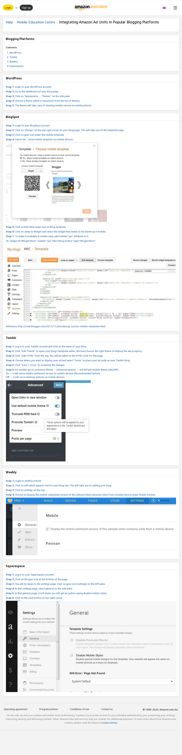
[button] (166, 7)
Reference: (12, 326)
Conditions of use (79, 709)
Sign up (26, 7)
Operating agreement (15, 709)
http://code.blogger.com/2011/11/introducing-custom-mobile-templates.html (61, 326)
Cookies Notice (109, 722)
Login (8, 7)
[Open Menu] (174, 7)
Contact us (107, 709)
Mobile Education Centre (36, 22)
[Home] (91, 7)
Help (9, 22)
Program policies (48, 709)
